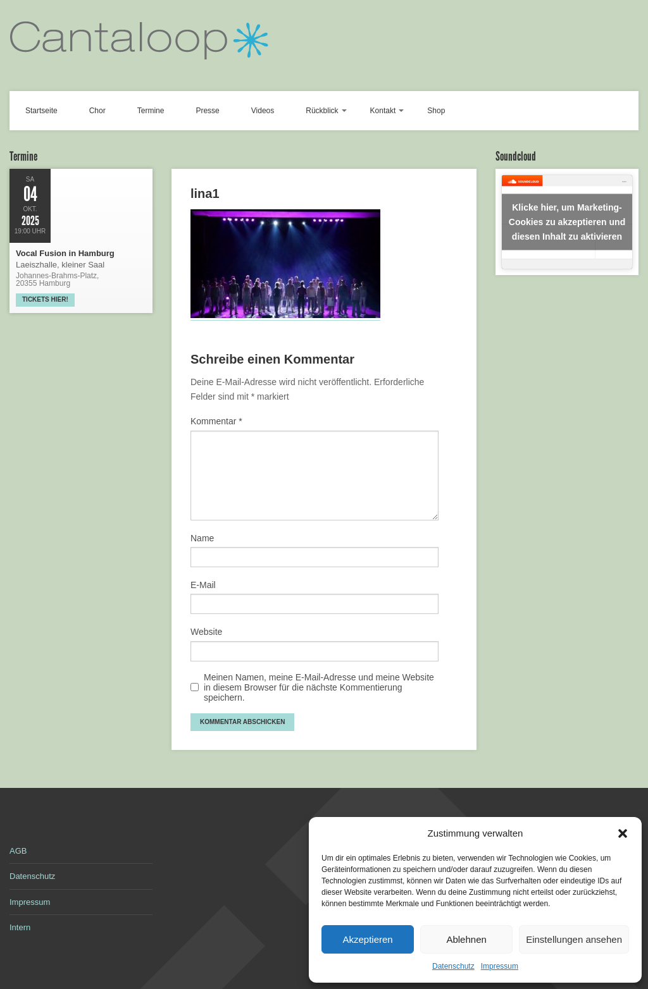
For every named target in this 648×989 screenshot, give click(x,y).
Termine (151, 110)
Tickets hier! (45, 299)
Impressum (499, 966)
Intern (19, 927)
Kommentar (216, 421)
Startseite (41, 110)
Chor (97, 110)
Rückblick (322, 110)
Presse (207, 110)
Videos (262, 110)
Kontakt (383, 110)
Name (202, 538)
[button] (622, 833)
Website (206, 632)
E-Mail (203, 585)
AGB (18, 851)
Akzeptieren (367, 939)
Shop (436, 110)
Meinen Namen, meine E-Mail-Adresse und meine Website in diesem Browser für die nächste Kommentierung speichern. (319, 687)
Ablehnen (466, 939)
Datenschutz (453, 966)
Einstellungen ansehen (574, 939)
